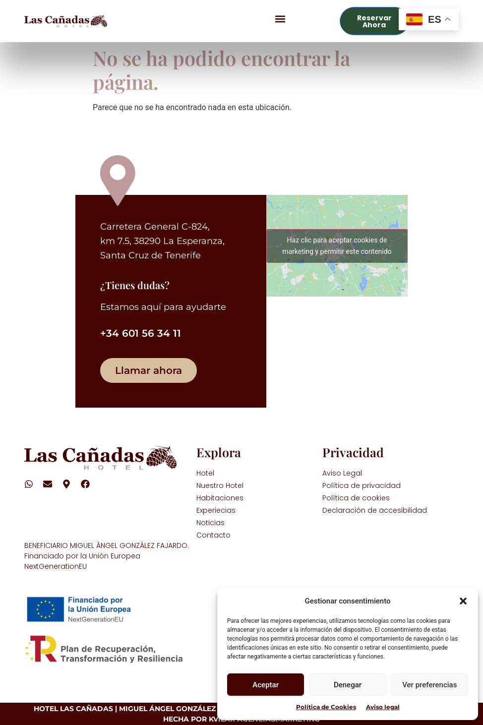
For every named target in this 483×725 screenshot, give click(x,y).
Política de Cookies (326, 707)
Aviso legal (383, 707)
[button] (463, 601)
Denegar (348, 684)
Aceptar (265, 684)
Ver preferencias (429, 684)
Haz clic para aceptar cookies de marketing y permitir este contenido (336, 245)
